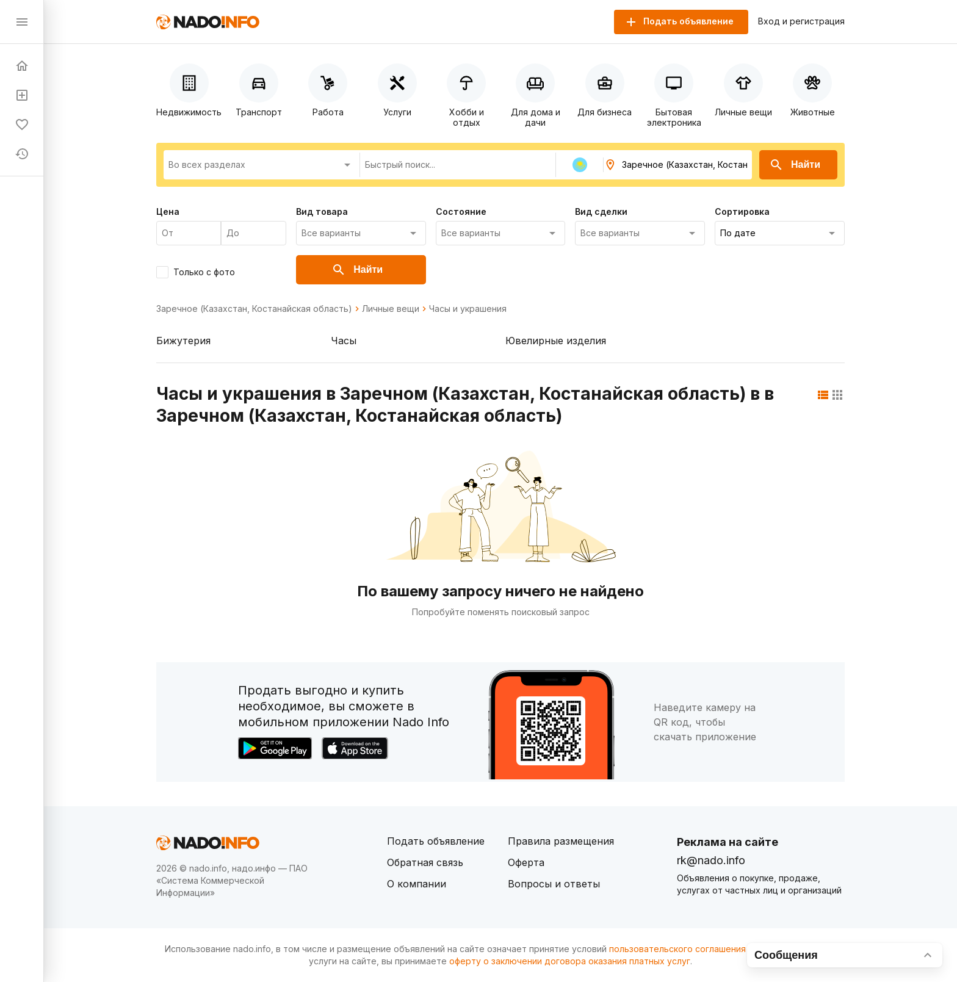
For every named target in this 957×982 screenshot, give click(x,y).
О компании (416, 884)
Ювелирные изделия (555, 340)
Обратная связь (425, 862)
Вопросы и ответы (554, 884)
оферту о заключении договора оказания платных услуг (569, 961)
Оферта (526, 862)
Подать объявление (436, 841)
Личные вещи (390, 309)
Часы (343, 340)
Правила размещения (561, 841)
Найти (794, 164)
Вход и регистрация (801, 21)
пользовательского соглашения (677, 949)
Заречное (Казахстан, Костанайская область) (254, 309)
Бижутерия (183, 340)
